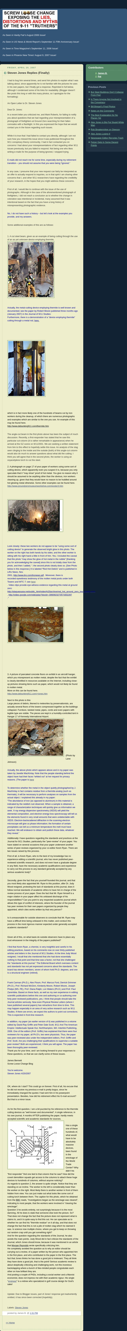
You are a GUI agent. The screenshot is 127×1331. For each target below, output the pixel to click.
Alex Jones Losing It (100, 134)
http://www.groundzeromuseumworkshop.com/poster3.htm (35, 486)
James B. (102, 73)
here (33, 582)
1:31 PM (34, 1313)
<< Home (10, 1323)
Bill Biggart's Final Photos (103, 106)
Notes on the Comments (102, 111)
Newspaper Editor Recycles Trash (107, 138)
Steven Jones (21, 1307)
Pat (99, 76)
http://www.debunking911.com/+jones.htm (27, 694)
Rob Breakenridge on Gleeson (105, 129)
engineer (12, 1281)
